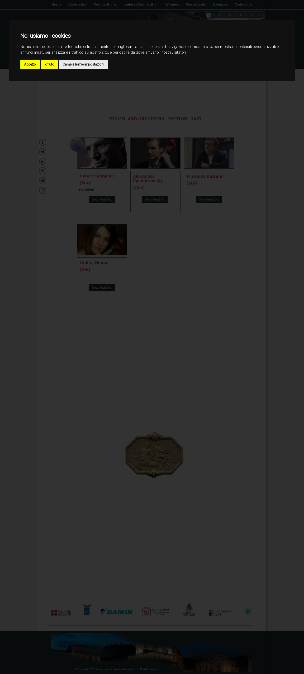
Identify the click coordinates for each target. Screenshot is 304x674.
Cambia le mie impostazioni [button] (83, 64)
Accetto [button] (30, 64)
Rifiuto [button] (49, 64)
